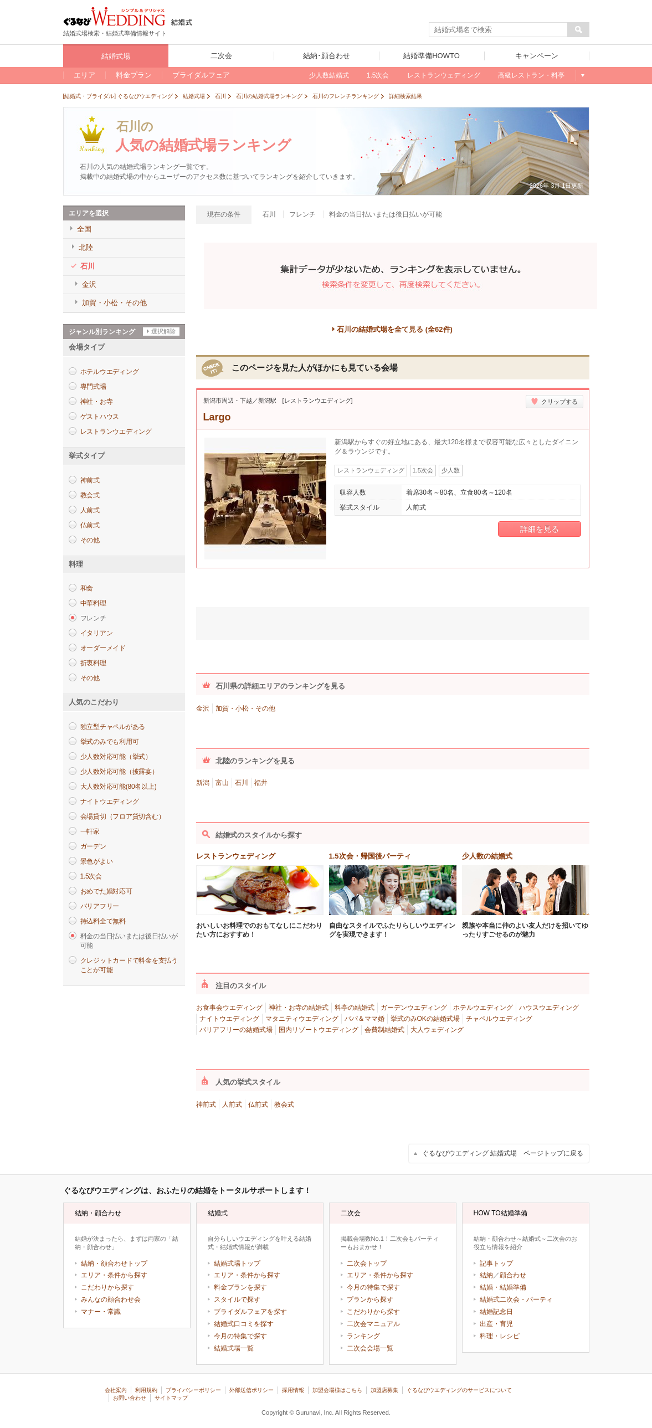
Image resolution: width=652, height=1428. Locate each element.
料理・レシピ (500, 1336)
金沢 (202, 708)
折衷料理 (93, 663)
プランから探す (370, 1299)
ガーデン (93, 846)
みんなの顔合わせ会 (111, 1299)
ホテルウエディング (109, 372)
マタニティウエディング (301, 1019)
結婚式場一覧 (234, 1348)
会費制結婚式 (384, 1030)
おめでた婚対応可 (106, 891)
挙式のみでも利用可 (109, 742)
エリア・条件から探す (114, 1275)
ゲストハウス (100, 416)
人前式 (90, 510)
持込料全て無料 (103, 921)
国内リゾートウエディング (318, 1030)
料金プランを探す (240, 1287)
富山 (222, 783)
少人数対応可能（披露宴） (119, 771)
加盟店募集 (384, 1390)
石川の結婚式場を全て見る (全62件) (395, 329)
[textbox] (498, 29)
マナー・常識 (101, 1312)
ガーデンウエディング (414, 1007)
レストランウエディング (116, 431)
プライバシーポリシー (193, 1390)
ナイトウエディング (109, 801)
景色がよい (96, 861)
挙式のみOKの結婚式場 (425, 1019)
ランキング (363, 1336)
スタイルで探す (237, 1299)
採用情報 (293, 1390)
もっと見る (582, 75)
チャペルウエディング (499, 1019)
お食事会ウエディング (229, 1007)
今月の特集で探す (240, 1336)
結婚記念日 (496, 1312)
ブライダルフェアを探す (250, 1312)
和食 (87, 588)
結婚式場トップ (237, 1263)
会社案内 (116, 1390)
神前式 (90, 480)
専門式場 (93, 387)
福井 (261, 783)
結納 (486, 1275)
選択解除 (163, 331)
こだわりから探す (107, 1287)
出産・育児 (496, 1324)
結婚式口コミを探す (244, 1324)
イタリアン (96, 633)
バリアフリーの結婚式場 (236, 1030)
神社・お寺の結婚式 (298, 1007)
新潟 (202, 783)
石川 (241, 783)
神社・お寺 (96, 401)
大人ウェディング (437, 1030)
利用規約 (146, 1390)
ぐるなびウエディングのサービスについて (459, 1390)
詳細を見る (539, 529)
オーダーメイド (103, 648)
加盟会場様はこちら (337, 1390)
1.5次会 (91, 876)
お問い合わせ (129, 1398)
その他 (90, 540)
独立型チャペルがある (113, 727)
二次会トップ (367, 1263)
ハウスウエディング (549, 1007)
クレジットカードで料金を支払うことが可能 (129, 965)
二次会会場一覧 (370, 1348)
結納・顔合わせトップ (114, 1263)
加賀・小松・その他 (245, 708)
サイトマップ (171, 1398)
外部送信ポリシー (251, 1390)
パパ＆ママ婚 (364, 1019)
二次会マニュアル (373, 1324)
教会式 (90, 495)
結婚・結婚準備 (503, 1287)
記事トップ (496, 1263)
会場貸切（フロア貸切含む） (122, 816)
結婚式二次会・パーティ (516, 1299)
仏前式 (90, 525)
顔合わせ (513, 1275)
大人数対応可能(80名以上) (118, 786)
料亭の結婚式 (354, 1007)
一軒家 (90, 831)
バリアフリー (100, 906)
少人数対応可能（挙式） (116, 757)
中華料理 (93, 603)
